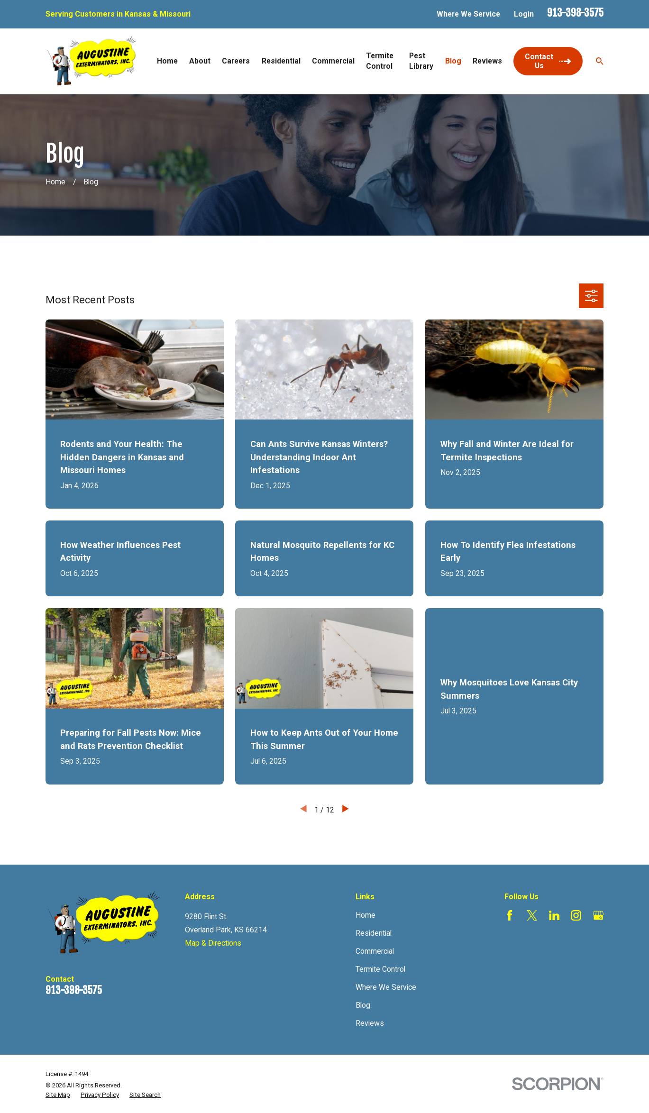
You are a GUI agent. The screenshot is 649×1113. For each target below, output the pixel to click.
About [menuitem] (199, 60)
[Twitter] (532, 915)
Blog (363, 1005)
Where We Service (468, 13)
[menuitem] (58, 1095)
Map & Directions (213, 943)
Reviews (370, 1023)
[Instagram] (576, 915)
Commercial (375, 951)
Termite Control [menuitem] (379, 61)
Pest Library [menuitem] (421, 61)
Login (524, 13)
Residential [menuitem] (281, 60)
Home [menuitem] (167, 60)
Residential (374, 933)
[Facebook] (509, 915)
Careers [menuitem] (236, 60)
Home (365, 915)
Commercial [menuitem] (333, 60)
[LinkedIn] (554, 915)
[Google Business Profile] (598, 915)
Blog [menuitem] (453, 60)
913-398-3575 (575, 13)
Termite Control (380, 969)
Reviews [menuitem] (487, 60)
